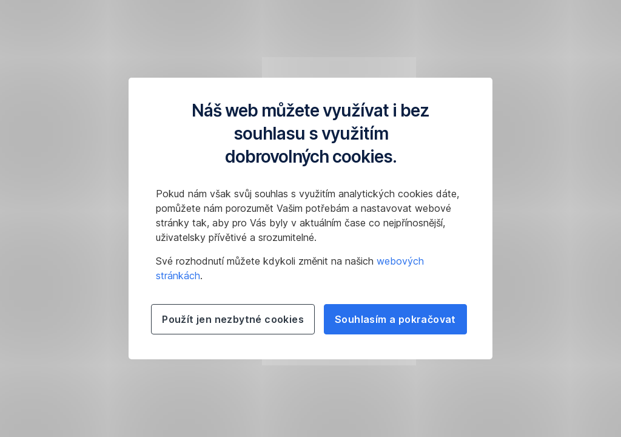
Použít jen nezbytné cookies (233, 319)
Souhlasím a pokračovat (395, 319)
